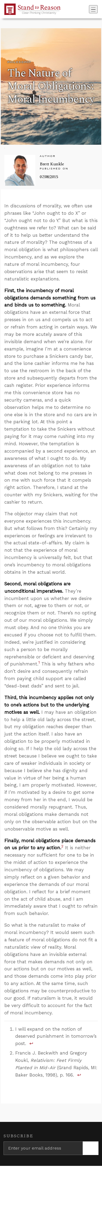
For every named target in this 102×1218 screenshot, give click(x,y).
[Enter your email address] (43, 1148)
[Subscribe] (90, 1148)
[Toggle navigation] (93, 9)
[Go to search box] (87, 9)
